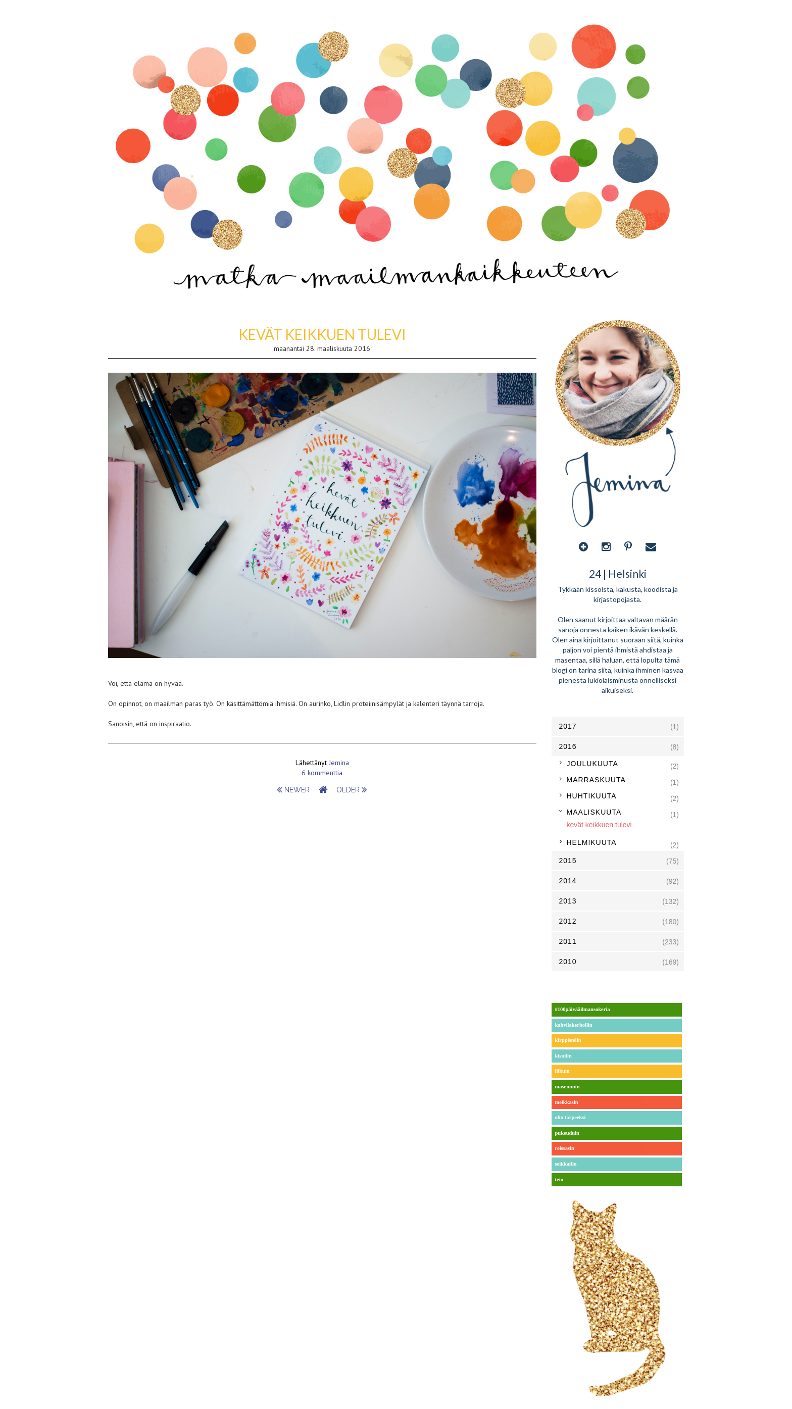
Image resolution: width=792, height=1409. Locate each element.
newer (294, 790)
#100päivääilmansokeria (582, 1009)
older (351, 790)
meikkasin (566, 1102)
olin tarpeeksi (570, 1117)
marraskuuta (596, 780)
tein (559, 1179)
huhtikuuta (592, 796)
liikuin (562, 1071)
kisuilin (563, 1056)
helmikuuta (592, 842)
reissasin (564, 1148)
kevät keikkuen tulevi (322, 334)
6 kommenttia (322, 772)
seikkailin (566, 1164)
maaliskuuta (594, 812)
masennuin (567, 1086)
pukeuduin (567, 1133)
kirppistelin (568, 1040)
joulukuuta (592, 764)
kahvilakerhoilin (573, 1025)
